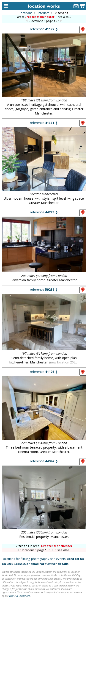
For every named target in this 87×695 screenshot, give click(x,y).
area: (36, 17)
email (34, 564)
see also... (64, 17)
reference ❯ (44, 29)
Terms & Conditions (19, 595)
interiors (43, 13)
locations (26, 13)
